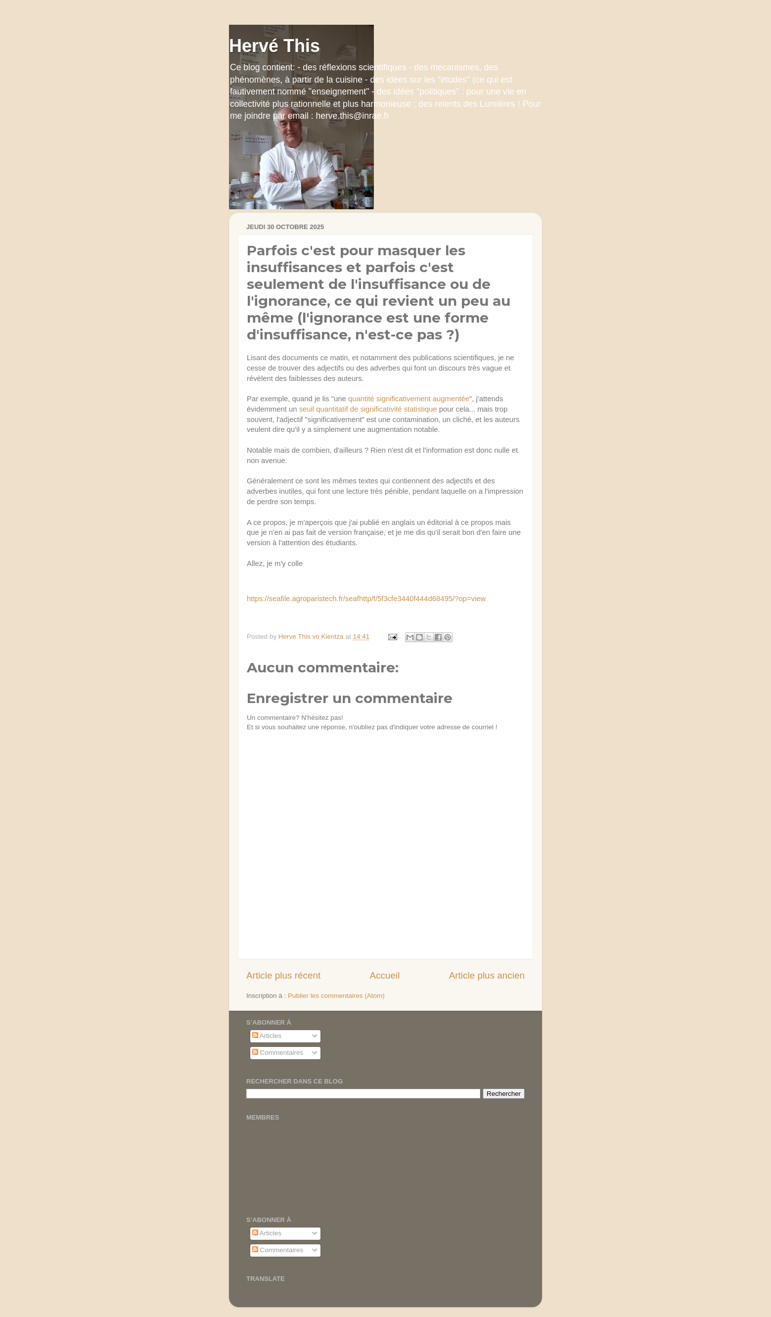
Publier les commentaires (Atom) (336, 995)
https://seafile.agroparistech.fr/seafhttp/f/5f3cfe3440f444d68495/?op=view (366, 599)
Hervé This (274, 46)
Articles (266, 1035)
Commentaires (278, 1052)
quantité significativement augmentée (408, 399)
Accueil (384, 975)
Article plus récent (283, 975)
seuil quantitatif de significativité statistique (368, 410)
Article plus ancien (487, 975)
